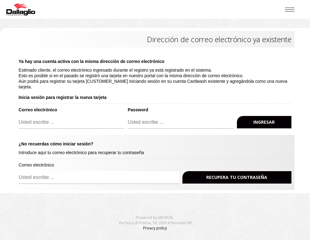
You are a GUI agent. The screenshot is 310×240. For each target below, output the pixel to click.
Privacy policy (155, 228)
